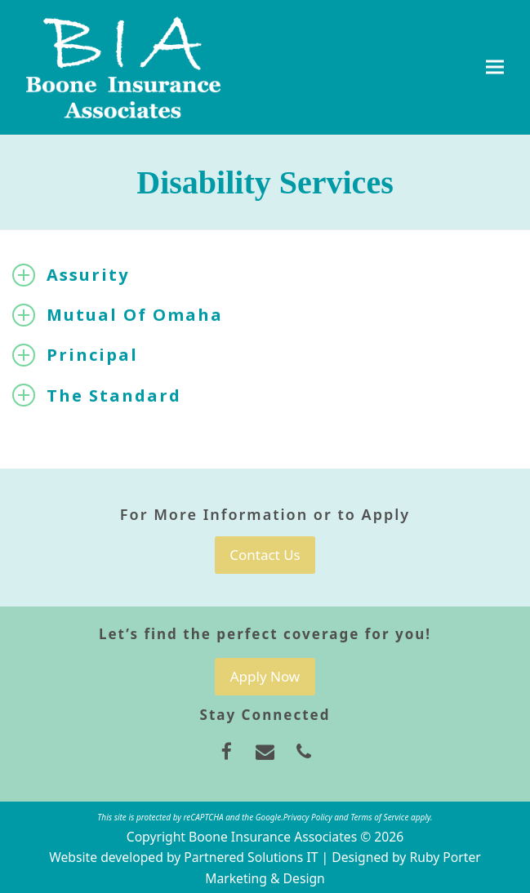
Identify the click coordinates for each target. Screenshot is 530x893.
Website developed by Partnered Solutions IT (183, 857)
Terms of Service (379, 817)
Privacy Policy (307, 817)
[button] (495, 67)
